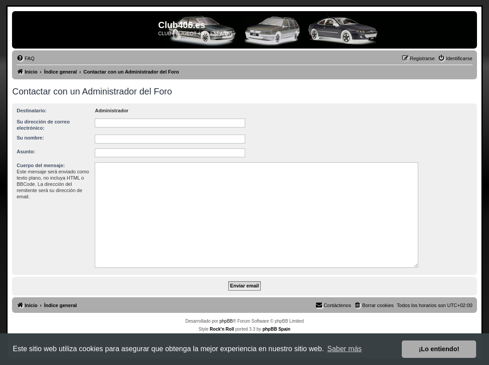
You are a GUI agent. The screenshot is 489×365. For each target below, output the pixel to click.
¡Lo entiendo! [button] (439, 349)
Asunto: (25, 151)
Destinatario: (31, 110)
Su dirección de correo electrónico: (42, 125)
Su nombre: (30, 137)
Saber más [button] (344, 349)
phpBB (226, 321)
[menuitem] (25, 58)
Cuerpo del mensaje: (40, 165)
